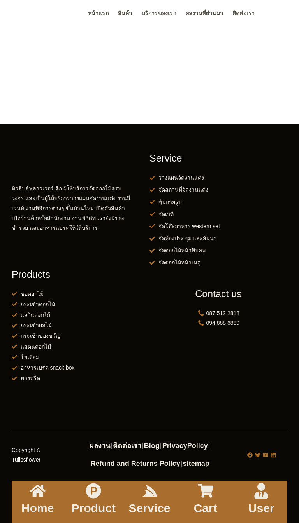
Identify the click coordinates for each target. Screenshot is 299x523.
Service (150, 508)
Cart (205, 508)
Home (37, 508)
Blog (152, 446)
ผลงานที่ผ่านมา (204, 13)
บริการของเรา (159, 13)
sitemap (196, 463)
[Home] (38, 491)
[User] (261, 491)
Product (94, 508)
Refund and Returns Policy (135, 463)
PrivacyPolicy (185, 446)
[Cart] (205, 491)
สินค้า (125, 13)
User (261, 508)
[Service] (149, 491)
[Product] (93, 491)
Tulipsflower (26, 460)
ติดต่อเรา (243, 13)
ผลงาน (100, 446)
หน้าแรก (98, 13)
